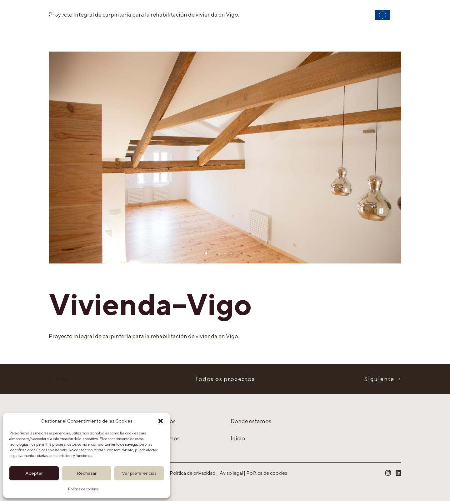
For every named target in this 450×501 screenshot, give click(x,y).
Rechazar (87, 473)
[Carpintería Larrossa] (38, 16)
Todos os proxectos (225, 379)
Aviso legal (231, 473)
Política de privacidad (192, 473)
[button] (161, 421)
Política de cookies (83, 489)
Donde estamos (290, 20)
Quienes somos (231, 20)
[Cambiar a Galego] (409, 20)
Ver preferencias (139, 473)
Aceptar (34, 473)
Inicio (133, 20)
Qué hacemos (175, 20)
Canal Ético (343, 20)
